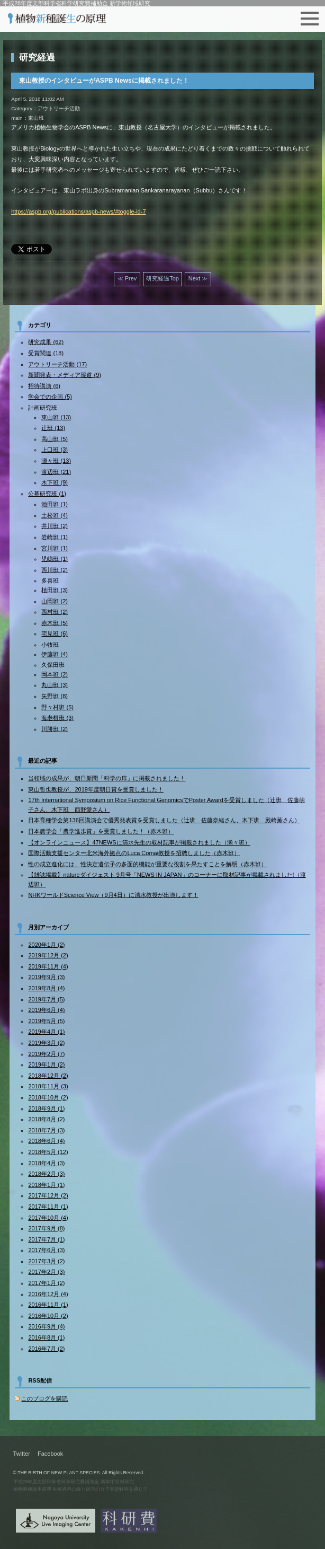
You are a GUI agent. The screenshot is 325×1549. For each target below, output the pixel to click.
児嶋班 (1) (54, 559)
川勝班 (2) (54, 729)
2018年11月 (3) (48, 1086)
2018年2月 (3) (46, 1173)
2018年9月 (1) (46, 1108)
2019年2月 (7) (46, 1054)
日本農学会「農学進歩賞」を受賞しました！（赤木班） (101, 831)
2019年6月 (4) (46, 1010)
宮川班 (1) (54, 548)
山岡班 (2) (54, 601)
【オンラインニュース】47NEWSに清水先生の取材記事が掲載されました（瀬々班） (139, 842)
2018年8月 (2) (46, 1119)
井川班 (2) (54, 526)
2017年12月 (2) (48, 1195)
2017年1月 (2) (46, 1283)
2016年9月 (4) (46, 1326)
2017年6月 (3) (46, 1250)
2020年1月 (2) (46, 944)
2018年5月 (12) (48, 1152)
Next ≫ (198, 278)
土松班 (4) (54, 515)
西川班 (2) (54, 570)
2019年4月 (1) (46, 1031)
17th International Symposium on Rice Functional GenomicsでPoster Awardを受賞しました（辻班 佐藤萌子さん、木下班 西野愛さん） (166, 805)
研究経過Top (162, 278)
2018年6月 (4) (46, 1141)
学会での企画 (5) (50, 396)
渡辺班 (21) (56, 472)
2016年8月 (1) (46, 1337)
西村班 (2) (54, 612)
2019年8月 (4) (46, 988)
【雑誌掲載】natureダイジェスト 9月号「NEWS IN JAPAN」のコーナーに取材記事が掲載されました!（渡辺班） (166, 879)
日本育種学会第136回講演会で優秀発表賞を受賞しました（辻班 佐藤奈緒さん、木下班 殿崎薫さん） (164, 820)
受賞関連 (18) (46, 353)
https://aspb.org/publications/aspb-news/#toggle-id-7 (78, 211)
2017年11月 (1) (48, 1206)
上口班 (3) (54, 449)
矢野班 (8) (54, 696)
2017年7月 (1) (46, 1239)
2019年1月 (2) (46, 1064)
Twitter (21, 1453)
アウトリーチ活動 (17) (57, 364)
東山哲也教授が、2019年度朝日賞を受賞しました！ (95, 789)
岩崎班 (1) (54, 537)
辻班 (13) (53, 428)
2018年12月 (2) (48, 1075)
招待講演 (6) (44, 386)
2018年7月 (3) (46, 1130)
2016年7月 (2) (46, 1348)
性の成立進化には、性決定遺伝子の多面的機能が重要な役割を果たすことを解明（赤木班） (147, 864)
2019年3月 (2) (46, 1043)
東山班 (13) (56, 417)
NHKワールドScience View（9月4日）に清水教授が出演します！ (113, 895)
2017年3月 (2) (46, 1261)
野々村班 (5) (57, 707)
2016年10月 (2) (48, 1316)
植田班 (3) (54, 590)
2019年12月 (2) (48, 955)
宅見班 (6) (54, 633)
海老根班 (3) (57, 718)
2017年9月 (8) (46, 1228)
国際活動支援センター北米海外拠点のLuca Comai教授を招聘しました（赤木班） (134, 853)
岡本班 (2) (54, 674)
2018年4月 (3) (46, 1163)
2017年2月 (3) (46, 1272)
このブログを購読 (44, 1398)
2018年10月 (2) (48, 1097)
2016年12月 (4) (48, 1294)
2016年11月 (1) (48, 1304)
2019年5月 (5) (46, 1021)
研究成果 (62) (46, 342)
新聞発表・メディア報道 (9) (64, 375)
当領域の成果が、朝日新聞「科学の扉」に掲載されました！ (106, 778)
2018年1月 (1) (46, 1185)
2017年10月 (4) (48, 1217)
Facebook (50, 1453)
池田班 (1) (54, 504)
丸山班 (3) (54, 685)
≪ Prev (127, 278)
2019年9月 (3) (46, 977)
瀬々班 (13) (56, 460)
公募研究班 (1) (47, 493)
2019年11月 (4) (48, 966)
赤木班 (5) (54, 623)
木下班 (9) (54, 482)
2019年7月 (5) (46, 999)
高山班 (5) (54, 439)
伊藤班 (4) (54, 654)
